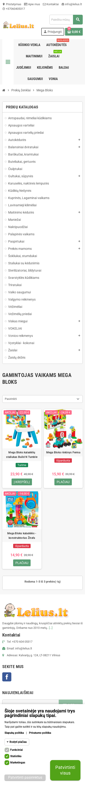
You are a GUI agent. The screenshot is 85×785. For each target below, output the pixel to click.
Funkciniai (16, 749)
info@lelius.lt (71, 4)
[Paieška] (66, 19)
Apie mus (32, 4)
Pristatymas (11, 4)
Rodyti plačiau (18, 742)
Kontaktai (51, 4)
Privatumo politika (40, 732)
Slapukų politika (14, 732)
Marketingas (17, 762)
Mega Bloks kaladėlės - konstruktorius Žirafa (21, 536)
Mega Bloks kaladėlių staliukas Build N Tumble (21, 455)
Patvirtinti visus (65, 770)
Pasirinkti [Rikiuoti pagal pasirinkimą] (11, 399)
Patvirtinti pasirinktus (25, 777)
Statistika (15, 756)
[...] (50, 627)
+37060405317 (13, 8)
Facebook (6, 676)
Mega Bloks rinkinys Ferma (63, 452)
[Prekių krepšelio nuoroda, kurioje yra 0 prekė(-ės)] (74, 32)
